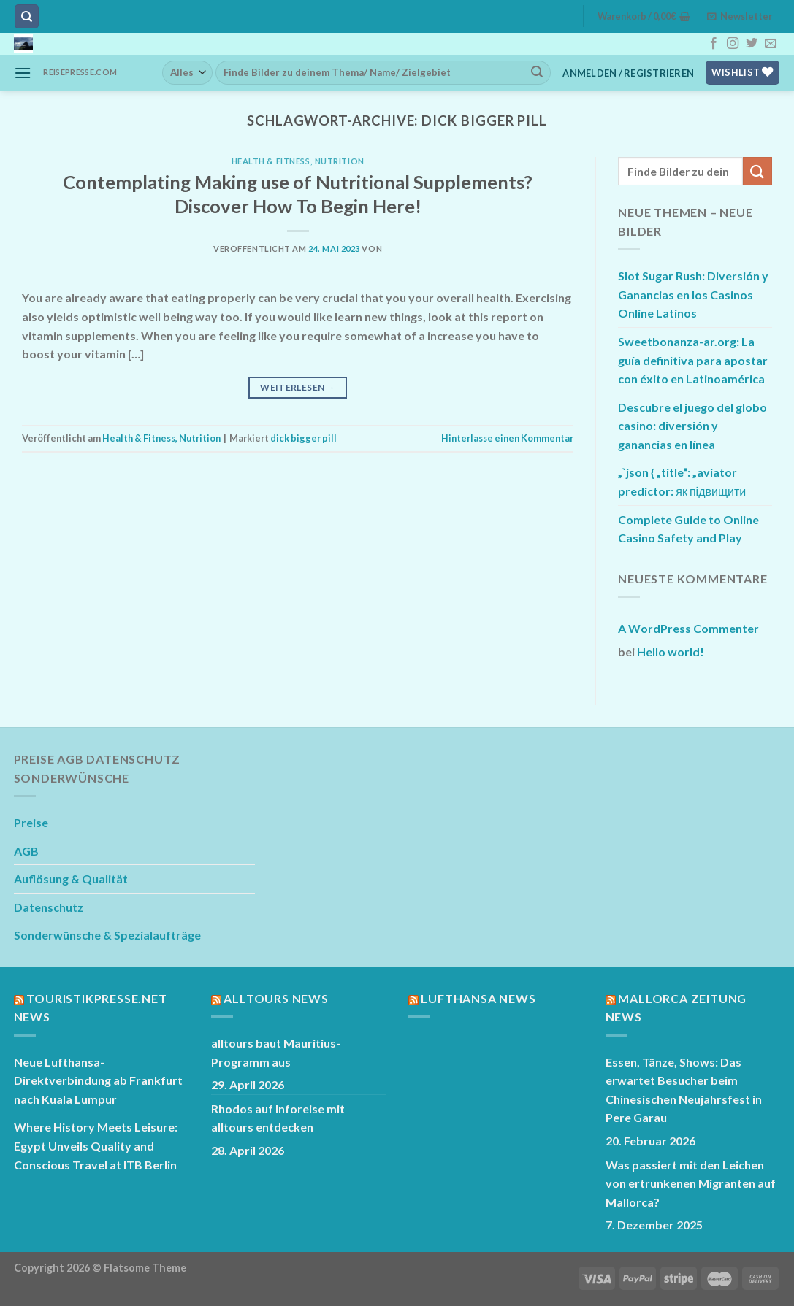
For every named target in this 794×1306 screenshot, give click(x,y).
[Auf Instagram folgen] (732, 43)
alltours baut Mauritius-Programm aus (275, 1052)
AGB (26, 851)
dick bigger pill (303, 438)
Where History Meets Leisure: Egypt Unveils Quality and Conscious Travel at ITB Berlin (95, 1145)
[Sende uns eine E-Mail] (770, 43)
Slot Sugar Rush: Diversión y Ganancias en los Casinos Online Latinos (693, 294)
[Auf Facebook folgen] (713, 43)
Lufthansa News (478, 998)
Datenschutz (48, 907)
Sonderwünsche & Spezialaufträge (107, 935)
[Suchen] (27, 16)
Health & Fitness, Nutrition (298, 161)
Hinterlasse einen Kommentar (507, 438)
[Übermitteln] (536, 72)
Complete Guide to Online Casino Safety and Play (688, 528)
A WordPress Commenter (688, 628)
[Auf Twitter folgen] (751, 43)
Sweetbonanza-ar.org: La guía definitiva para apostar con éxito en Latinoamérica (693, 359)
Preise (31, 822)
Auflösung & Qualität (71, 879)
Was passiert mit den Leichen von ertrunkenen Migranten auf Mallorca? (691, 1183)
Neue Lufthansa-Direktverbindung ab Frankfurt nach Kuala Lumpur (98, 1080)
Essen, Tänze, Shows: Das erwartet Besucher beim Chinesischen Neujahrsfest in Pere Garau (684, 1090)
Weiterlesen (297, 387)
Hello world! (670, 651)
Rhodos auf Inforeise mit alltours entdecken (278, 1118)
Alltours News (276, 998)
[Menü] (22, 73)
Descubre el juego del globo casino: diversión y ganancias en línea (692, 425)
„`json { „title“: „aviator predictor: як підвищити (682, 481)
